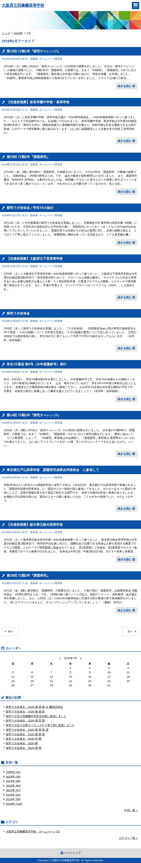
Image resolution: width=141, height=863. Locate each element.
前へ (10, 631)
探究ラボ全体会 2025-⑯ (22, 743)
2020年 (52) (13, 794)
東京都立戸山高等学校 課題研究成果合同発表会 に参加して (53, 470)
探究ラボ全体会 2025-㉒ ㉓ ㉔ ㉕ (27, 729)
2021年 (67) (13, 790)
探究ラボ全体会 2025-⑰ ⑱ (23, 738)
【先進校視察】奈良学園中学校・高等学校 (38, 102)
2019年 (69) (13, 799)
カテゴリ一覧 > (128, 837)
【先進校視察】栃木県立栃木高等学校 (35, 524)
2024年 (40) (13, 776)
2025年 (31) (13, 772)
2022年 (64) (13, 785)
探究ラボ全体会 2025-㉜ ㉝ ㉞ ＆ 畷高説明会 (34, 707)
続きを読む (124, 86)
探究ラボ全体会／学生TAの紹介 (30, 208)
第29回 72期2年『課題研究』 (28, 157)
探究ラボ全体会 (18, 313)
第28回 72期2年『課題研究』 (28, 575)
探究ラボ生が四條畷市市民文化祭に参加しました (36, 716)
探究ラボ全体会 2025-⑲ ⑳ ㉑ (25, 734)
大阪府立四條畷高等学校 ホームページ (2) (33, 831)
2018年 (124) (14, 803)
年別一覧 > (131, 810)
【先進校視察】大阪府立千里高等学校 (35, 258)
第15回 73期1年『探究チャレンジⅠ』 (34, 51)
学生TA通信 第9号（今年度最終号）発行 (36, 364)
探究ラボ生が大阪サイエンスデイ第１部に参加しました (40, 725)
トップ (6, 33)
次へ (130, 631)
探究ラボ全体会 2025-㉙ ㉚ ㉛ (25, 711)
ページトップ (72, 852)
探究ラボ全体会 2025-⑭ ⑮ (23, 747)
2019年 (18, 33)
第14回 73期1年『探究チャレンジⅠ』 (34, 415)
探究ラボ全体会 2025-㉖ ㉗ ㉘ (25, 720)
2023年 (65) (13, 781)
